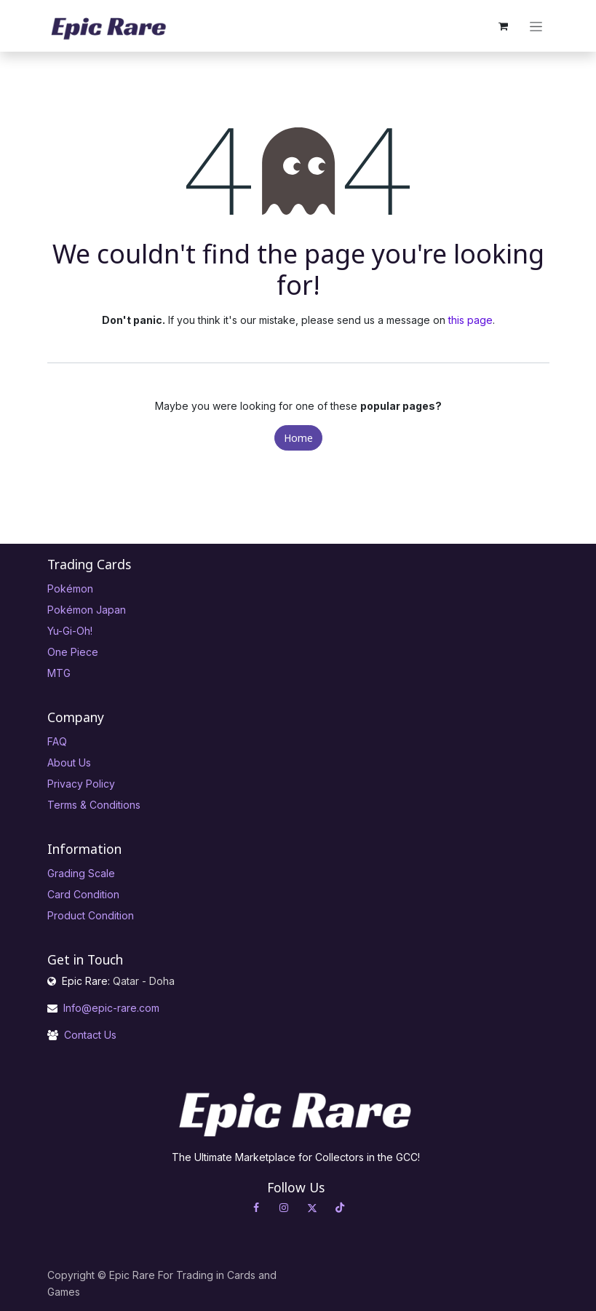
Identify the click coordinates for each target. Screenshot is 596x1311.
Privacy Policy (81, 783)
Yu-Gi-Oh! (69, 631)
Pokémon (70, 588)
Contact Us (90, 1035)
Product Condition (90, 915)
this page (470, 320)
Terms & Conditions (93, 805)
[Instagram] (284, 1207)
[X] (312, 1207)
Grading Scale (81, 873)
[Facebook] (256, 1207)
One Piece (72, 652)
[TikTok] (340, 1207)
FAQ (57, 741)
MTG (59, 673)
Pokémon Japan (86, 609)
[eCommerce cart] (503, 26)
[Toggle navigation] (536, 26)
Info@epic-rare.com (112, 1008)
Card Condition (83, 894)
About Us (69, 762)
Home (298, 438)
